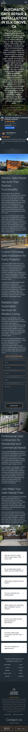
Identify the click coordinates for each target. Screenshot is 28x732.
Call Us (21, 728)
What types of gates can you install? (14, 582)
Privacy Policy (8, 715)
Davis (20, 664)
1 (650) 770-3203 (14, 722)
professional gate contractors (15, 451)
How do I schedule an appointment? (11, 647)
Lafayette (20, 676)
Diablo (21, 670)
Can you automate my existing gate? (11, 594)
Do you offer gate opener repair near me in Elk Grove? (13, 570)
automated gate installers (9, 328)
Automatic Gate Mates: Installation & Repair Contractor (16, 118)
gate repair (18, 505)
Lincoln (7, 667)
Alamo (21, 673)
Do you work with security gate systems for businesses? (13, 620)
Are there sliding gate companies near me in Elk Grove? (13, 634)
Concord (20, 667)
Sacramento (7, 664)
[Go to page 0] (11, 148)
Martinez (7, 670)
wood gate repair (14, 291)
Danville (7, 676)
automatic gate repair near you (11, 349)
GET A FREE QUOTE (13, 107)
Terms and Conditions (18, 715)
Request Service (7, 728)
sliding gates (14, 276)
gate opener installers (12, 460)
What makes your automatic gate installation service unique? (14, 606)
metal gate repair (6, 294)
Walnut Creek (7, 673)
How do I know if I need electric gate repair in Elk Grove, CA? (12, 557)
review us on (10, 127)
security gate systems (18, 224)
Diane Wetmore (11, 133)
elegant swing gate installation (15, 274)
